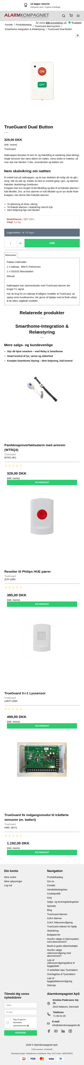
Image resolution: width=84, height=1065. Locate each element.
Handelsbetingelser (57, 889)
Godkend (20, 1033)
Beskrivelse (10, 255)
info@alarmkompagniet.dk (66, 1025)
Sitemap (51, 985)
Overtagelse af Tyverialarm (61, 974)
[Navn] (20, 1005)
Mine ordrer (10, 877)
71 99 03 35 (59, 1016)
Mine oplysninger (13, 881)
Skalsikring (53, 930)
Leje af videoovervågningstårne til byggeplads (61, 963)
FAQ (49, 897)
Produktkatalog (55, 877)
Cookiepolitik (53, 893)
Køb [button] (52, 243)
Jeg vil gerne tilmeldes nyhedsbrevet (21, 1022)
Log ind (8, 885)
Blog (49, 910)
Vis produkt (42, 482)
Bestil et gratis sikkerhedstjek (62, 946)
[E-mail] (20, 1012)
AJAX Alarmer (54, 918)
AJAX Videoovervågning (60, 922)
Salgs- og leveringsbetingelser (63, 901)
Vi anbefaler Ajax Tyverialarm (62, 970)
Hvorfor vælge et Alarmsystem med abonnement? (63, 940)
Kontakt (51, 885)
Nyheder (51, 906)
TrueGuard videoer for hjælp (62, 926)
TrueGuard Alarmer (57, 914)
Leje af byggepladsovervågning (59, 980)
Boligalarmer (53, 934)
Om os (50, 881)
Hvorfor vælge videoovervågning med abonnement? (59, 953)
